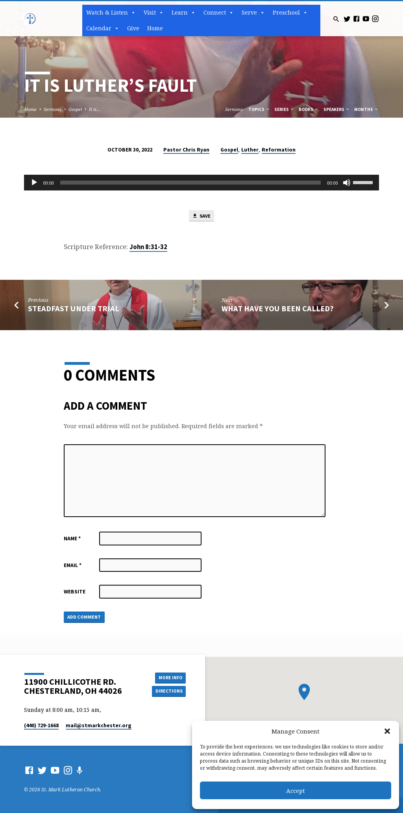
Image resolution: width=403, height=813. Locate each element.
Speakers (337, 109)
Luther (250, 149)
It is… (94, 109)
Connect (218, 12)
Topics (259, 109)
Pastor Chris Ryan (186, 149)
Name (72, 539)
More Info (168, 677)
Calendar (102, 28)
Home (155, 28)
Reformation (279, 149)
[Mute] (347, 183)
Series (284, 109)
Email (72, 566)
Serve (253, 12)
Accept (295, 791)
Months (366, 109)
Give (133, 28)
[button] (387, 731)
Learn (184, 12)
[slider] (190, 183)
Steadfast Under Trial (73, 309)
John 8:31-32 (148, 248)
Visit (154, 12)
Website (74, 592)
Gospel (75, 109)
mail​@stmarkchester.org (98, 725)
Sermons (52, 109)
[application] (201, 182)
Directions (168, 691)
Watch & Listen (111, 12)
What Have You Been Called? (278, 309)
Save (201, 216)
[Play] (34, 183)
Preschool (290, 12)
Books (309, 109)
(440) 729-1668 (41, 725)
